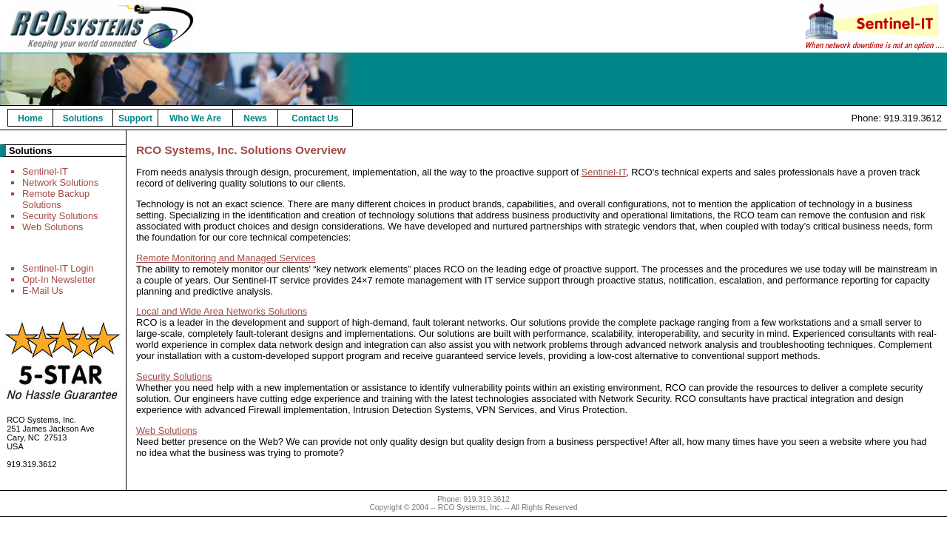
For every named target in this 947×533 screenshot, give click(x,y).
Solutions (83, 118)
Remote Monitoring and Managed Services (226, 258)
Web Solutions (52, 226)
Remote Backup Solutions (56, 199)
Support (135, 118)
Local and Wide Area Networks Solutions (221, 311)
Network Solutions (60, 182)
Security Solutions (60, 215)
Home (30, 118)
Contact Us (314, 118)
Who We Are (195, 118)
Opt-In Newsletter (59, 279)
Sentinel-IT (45, 171)
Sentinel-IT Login (58, 268)
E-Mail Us (42, 290)
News (254, 118)
